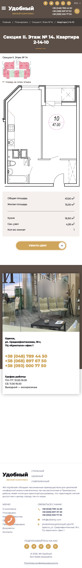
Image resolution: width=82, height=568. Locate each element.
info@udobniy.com (51, 519)
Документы (8, 528)
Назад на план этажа (18, 82)
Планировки (21, 22)
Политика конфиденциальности (41, 563)
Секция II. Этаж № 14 (42, 22)
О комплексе (9, 509)
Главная (7, 22)
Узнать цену (38, 245)
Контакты (7, 532)
